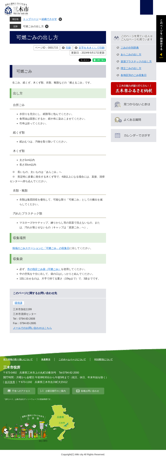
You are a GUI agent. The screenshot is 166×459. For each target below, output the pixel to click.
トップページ (31, 19)
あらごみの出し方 (131, 54)
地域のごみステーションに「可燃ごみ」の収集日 (40, 248)
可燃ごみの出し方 (33, 26)
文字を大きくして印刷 (92, 47)
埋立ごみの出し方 (131, 68)
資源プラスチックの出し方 (136, 61)
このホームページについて (72, 359)
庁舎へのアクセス (21, 391)
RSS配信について (103, 359)
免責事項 (45, 359)
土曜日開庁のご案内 (55, 391)
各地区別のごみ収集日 (134, 75)
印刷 (68, 47)
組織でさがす (49, 19)
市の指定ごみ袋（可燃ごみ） (44, 269)
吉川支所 (10, 382)
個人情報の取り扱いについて (18, 359)
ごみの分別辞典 (130, 47)
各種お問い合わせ (90, 391)
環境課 (18, 303)
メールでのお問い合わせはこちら (32, 328)
